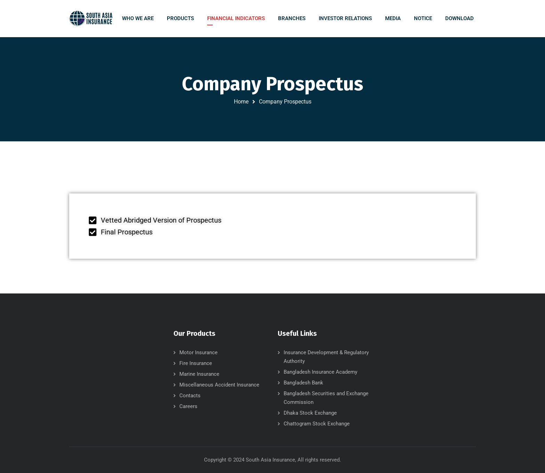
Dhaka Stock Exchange (310, 413)
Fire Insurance (195, 363)
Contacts (190, 395)
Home (241, 101)
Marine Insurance (199, 374)
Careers (188, 406)
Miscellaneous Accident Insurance (219, 385)
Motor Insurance (198, 352)
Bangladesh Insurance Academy (320, 372)
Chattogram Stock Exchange (317, 424)
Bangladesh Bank (303, 383)
